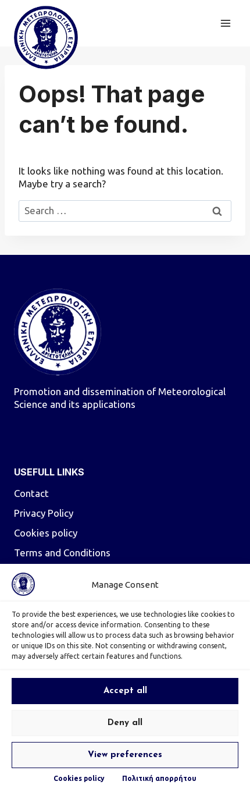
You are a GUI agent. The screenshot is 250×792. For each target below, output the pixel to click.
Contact (31, 493)
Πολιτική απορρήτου (159, 778)
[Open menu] (225, 23)
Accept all (125, 691)
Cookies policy (79, 778)
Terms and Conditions (62, 552)
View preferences (125, 755)
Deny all (125, 723)
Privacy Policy (43, 512)
